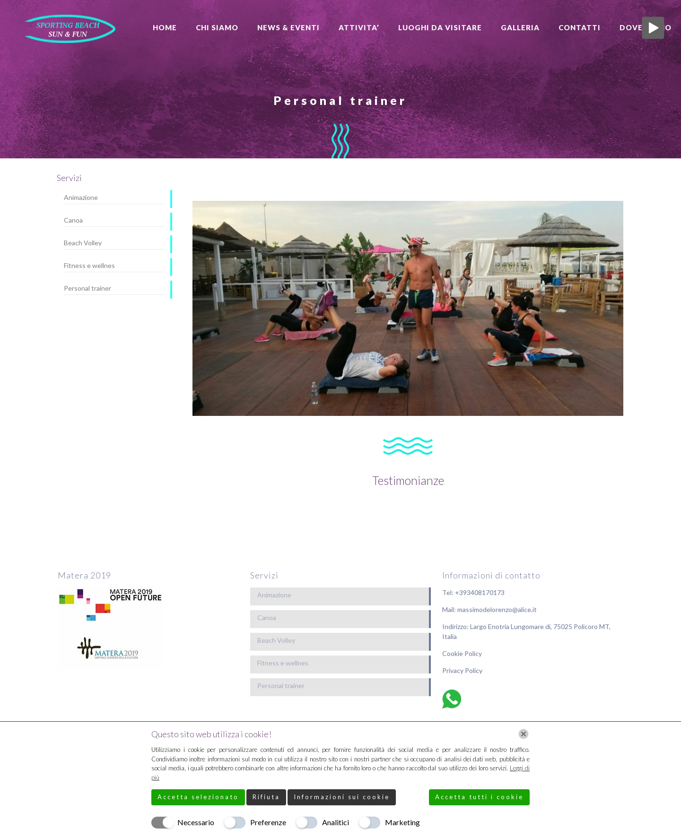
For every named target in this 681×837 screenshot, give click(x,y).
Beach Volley (83, 243)
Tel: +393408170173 (473, 592)
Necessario (195, 822)
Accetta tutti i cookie (479, 797)
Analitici (335, 822)
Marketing (402, 822)
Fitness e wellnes (89, 265)
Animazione (81, 197)
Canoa (73, 220)
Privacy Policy (462, 670)
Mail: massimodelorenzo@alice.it (489, 609)
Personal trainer (87, 288)
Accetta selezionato (198, 797)
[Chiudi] (523, 734)
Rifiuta (266, 797)
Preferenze (268, 822)
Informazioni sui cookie (342, 797)
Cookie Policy (462, 653)
